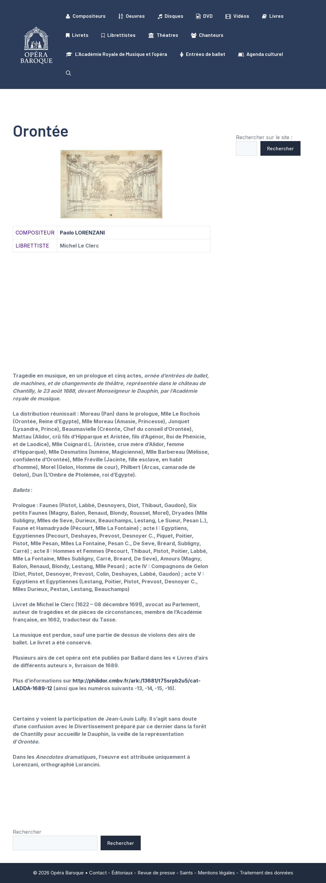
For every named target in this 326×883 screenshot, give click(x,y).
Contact (98, 873)
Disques (170, 16)
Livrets (77, 35)
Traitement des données (266, 873)
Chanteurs (207, 35)
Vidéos (237, 16)
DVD (204, 16)
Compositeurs (86, 16)
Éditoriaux (122, 873)
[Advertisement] (111, 304)
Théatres (163, 35)
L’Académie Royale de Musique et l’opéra (116, 54)
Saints (186, 873)
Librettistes (118, 35)
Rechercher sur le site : (264, 137)
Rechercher (280, 148)
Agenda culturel (260, 54)
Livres (273, 16)
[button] (68, 73)
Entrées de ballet (202, 54)
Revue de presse (156, 873)
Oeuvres (131, 16)
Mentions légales (216, 873)
